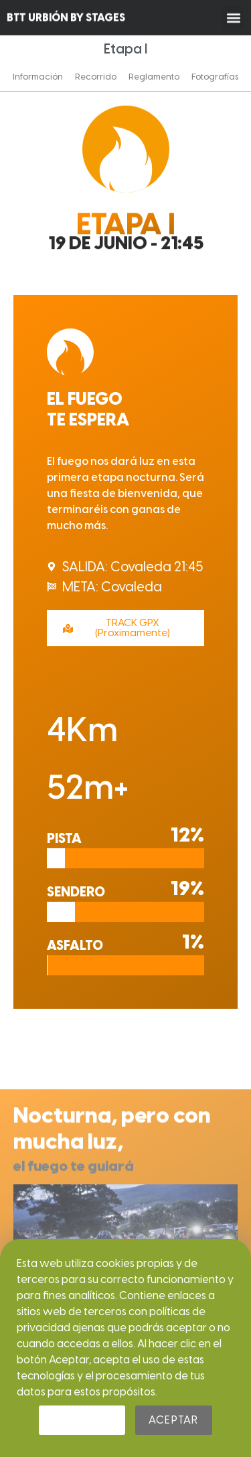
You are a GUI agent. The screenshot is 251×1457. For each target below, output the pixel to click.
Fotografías (214, 77)
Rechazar (82, 1420)
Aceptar (173, 1420)
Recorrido (95, 77)
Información (38, 77)
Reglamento (154, 77)
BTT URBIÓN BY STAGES (66, 15)
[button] (233, 16)
